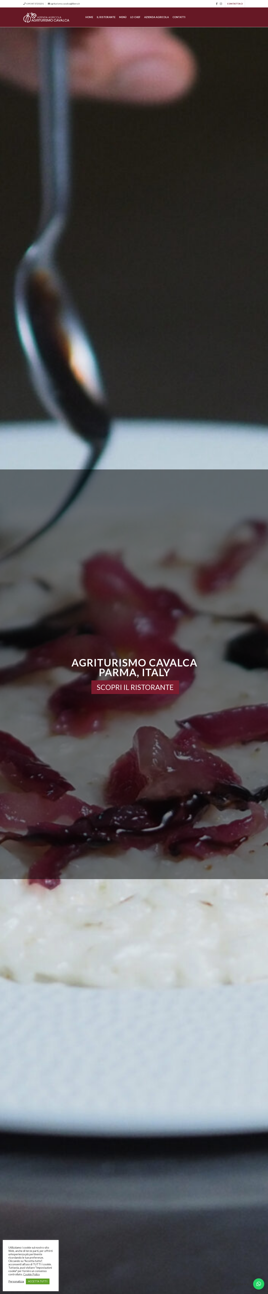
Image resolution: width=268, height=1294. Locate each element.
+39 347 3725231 (35, 3)
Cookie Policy (31, 1274)
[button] (258, 1284)
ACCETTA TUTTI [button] (37, 1281)
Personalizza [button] (16, 1281)
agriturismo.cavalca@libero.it (65, 3)
